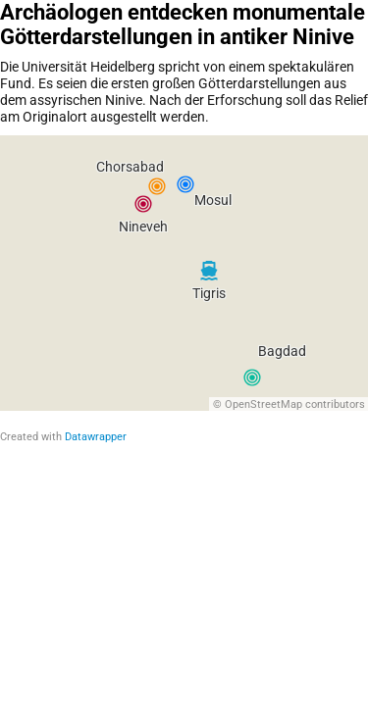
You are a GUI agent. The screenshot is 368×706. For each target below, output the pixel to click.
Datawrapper (96, 436)
